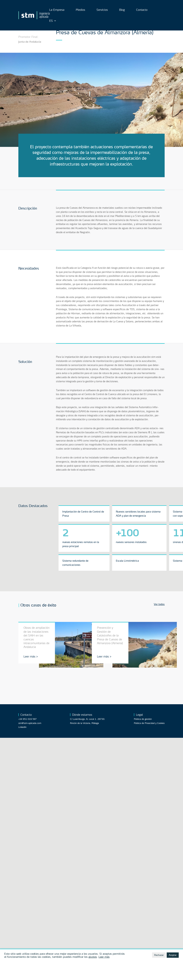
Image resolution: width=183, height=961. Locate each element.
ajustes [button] (92, 956)
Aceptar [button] (173, 955)
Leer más (104, 956)
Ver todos (159, 604)
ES (51, 21)
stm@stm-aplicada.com (29, 723)
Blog (122, 10)
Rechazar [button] (159, 955)
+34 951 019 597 (27, 719)
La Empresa (56, 10)
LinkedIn (22, 727)
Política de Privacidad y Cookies (149, 723)
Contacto (141, 10)
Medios (80, 10)
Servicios (102, 10)
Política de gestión (143, 719)
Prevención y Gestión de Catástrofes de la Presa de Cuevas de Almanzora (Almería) (110, 635)
